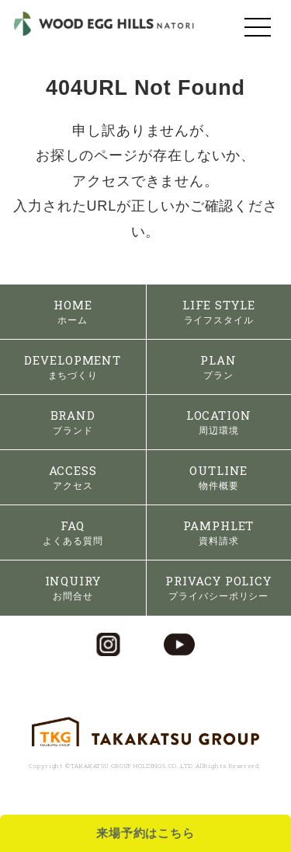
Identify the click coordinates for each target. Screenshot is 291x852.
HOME (73, 311)
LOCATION (218, 421)
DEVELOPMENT (72, 366)
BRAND (73, 421)
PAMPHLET (218, 532)
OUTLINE (218, 477)
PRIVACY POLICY (218, 587)
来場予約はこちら (145, 833)
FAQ (72, 532)
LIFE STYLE (218, 311)
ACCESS (73, 477)
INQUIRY (73, 587)
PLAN (218, 366)
